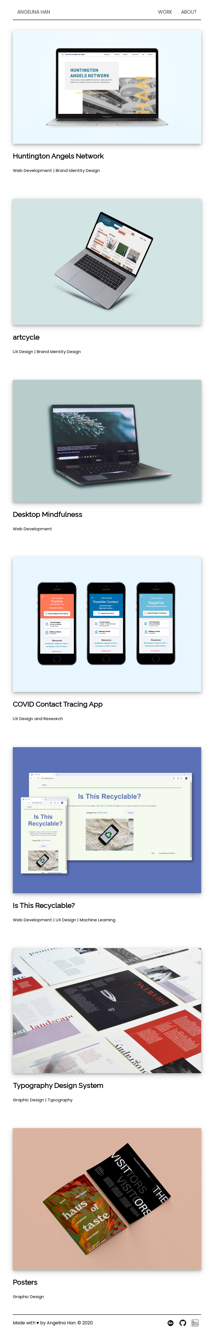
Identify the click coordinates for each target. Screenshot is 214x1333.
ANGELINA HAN (33, 12)
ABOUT (189, 12)
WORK (165, 12)
